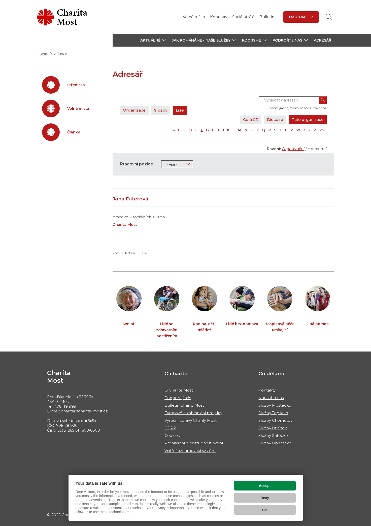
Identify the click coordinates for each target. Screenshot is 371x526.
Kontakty (218, 16)
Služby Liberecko (274, 443)
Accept (265, 486)
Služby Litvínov (272, 428)
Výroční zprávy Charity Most (190, 420)
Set (264, 510)
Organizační (293, 148)
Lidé (180, 110)
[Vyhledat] (328, 17)
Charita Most (125, 224)
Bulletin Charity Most (184, 405)
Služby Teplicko (273, 412)
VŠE (323, 130)
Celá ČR (250, 119)
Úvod (44, 54)
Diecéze (275, 119)
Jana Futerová (130, 199)
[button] (153, 40)
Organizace (134, 110)
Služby (160, 110)
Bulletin (266, 16)
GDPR (170, 428)
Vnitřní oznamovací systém (190, 450)
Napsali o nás (271, 397)
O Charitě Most (178, 390)
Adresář (322, 40)
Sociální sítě (243, 16)
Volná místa (194, 16)
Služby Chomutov (275, 420)
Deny (264, 498)
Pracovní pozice (136, 164)
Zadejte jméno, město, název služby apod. (297, 108)
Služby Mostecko (274, 405)
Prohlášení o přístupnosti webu (194, 443)
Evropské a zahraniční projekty (193, 412)
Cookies (172, 435)
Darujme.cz (301, 17)
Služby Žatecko (273, 435)
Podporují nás (177, 397)
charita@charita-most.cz (84, 411)
